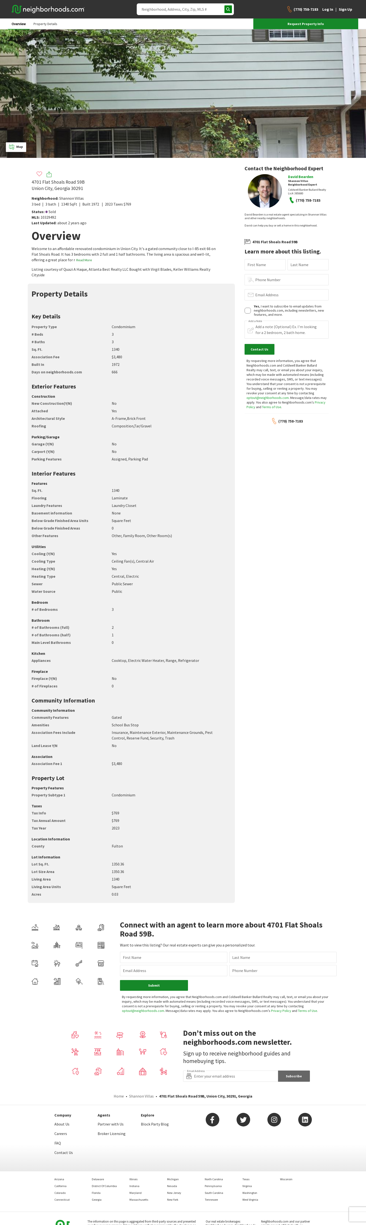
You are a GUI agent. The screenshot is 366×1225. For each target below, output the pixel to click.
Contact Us (63, 1152)
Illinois (133, 1179)
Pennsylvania (213, 1186)
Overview (19, 24)
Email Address (267, 295)
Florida (96, 1193)
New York (172, 1199)
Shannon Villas (71, 198)
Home (119, 1096)
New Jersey (174, 1193)
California (60, 1186)
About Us (61, 1124)
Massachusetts (138, 1199)
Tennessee (211, 1199)
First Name (256, 265)
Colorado (60, 1193)
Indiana (134, 1186)
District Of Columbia (104, 1186)
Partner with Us (111, 1124)
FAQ (57, 1143)
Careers (60, 1133)
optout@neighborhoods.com (268, 398)
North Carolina (214, 1179)
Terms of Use (271, 407)
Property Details (45, 24)
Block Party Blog (155, 1124)
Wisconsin (286, 1179)
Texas (245, 1179)
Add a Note (255, 321)
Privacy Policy (281, 1011)
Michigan (173, 1179)
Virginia (247, 1186)
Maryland (135, 1193)
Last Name (299, 265)
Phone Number (268, 280)
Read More (84, 260)
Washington (249, 1193)
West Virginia (250, 1199)
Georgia (97, 1199)
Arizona (59, 1179)
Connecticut (62, 1199)
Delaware (98, 1179)
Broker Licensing (112, 1133)
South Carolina (214, 1193)
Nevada (172, 1186)
